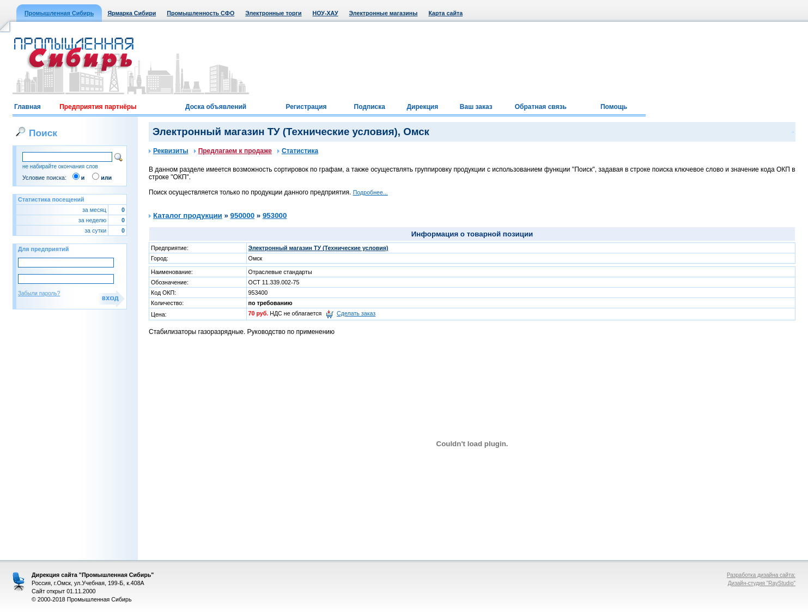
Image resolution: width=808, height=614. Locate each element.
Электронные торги (273, 13)
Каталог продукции (187, 215)
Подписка (369, 107)
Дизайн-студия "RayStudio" (761, 583)
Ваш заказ (476, 107)
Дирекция (422, 107)
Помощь (613, 107)
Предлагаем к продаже (233, 151)
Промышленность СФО (200, 13)
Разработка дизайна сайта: (761, 575)
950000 (242, 215)
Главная (27, 107)
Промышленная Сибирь (59, 13)
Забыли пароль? (39, 293)
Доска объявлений (215, 107)
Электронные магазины (383, 13)
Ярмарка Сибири (131, 13)
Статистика (297, 151)
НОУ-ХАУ (325, 13)
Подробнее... (370, 192)
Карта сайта (445, 13)
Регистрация (305, 107)
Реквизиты (169, 151)
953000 (275, 215)
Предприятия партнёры (97, 107)
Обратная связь (541, 107)
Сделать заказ (356, 313)
